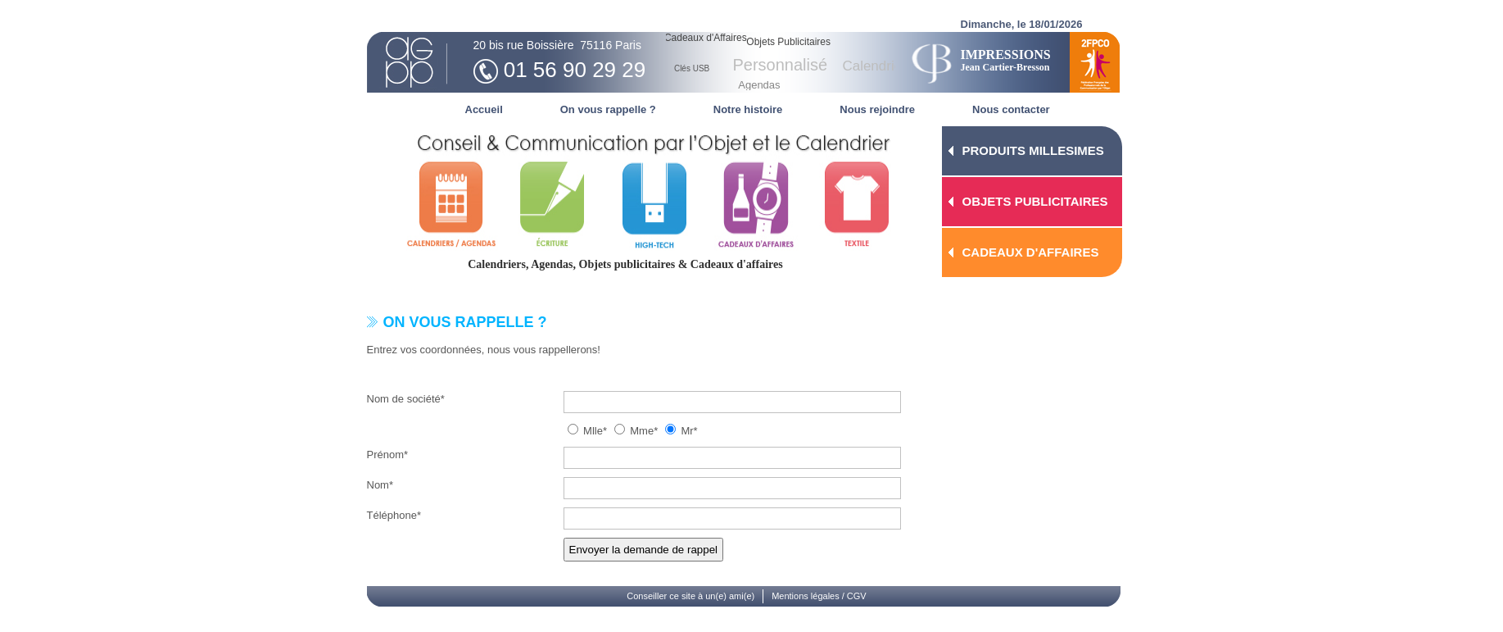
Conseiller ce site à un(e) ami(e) (690, 596)
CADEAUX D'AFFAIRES (1030, 252)
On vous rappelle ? (608, 109)
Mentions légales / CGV (819, 596)
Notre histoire (748, 109)
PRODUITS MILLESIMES (1033, 150)
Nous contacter (1011, 109)
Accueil (484, 109)
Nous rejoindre (877, 109)
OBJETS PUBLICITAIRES (1035, 201)
